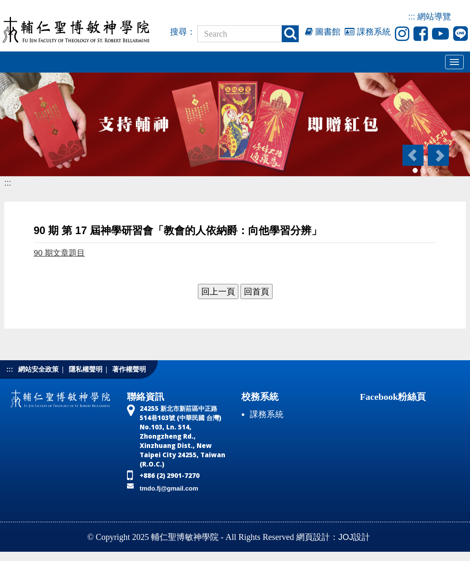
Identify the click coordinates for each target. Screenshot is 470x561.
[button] (412, 155)
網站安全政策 (38, 369)
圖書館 (323, 31)
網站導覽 (434, 16)
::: (411, 16)
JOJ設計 (354, 537)
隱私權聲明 (86, 369)
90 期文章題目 (59, 252)
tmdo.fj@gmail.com (169, 488)
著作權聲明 (129, 369)
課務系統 (368, 31)
